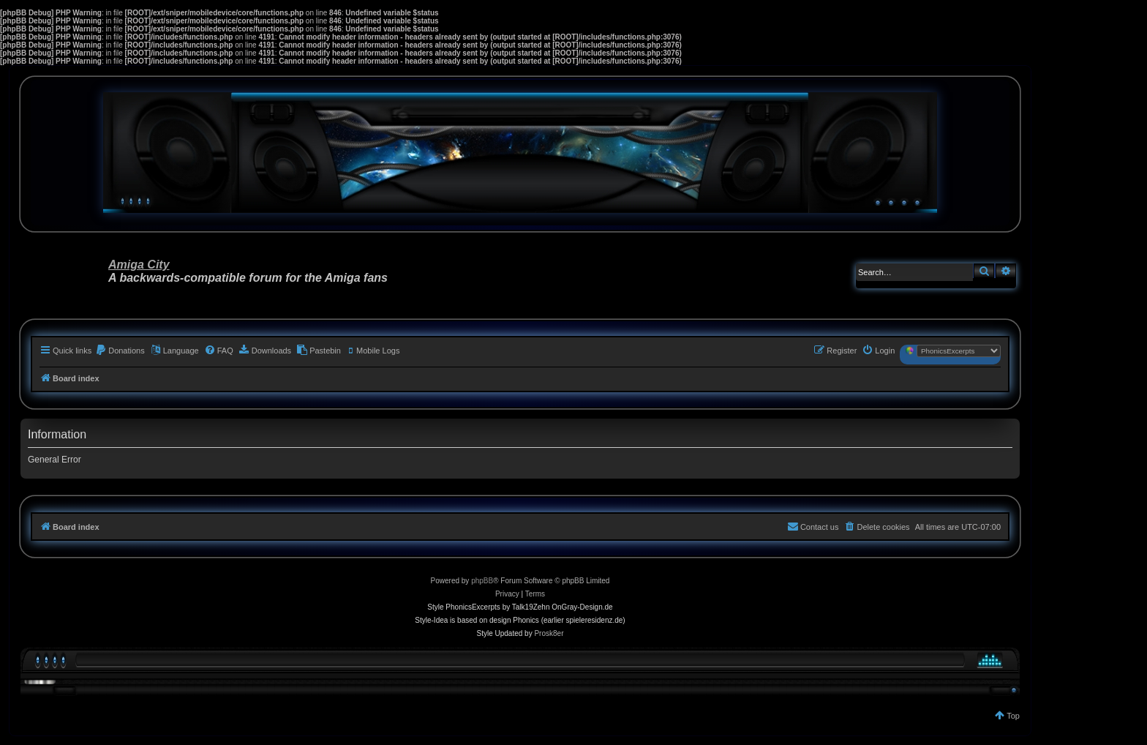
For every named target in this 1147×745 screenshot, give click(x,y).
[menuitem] (120, 350)
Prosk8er (548, 633)
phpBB (482, 581)
